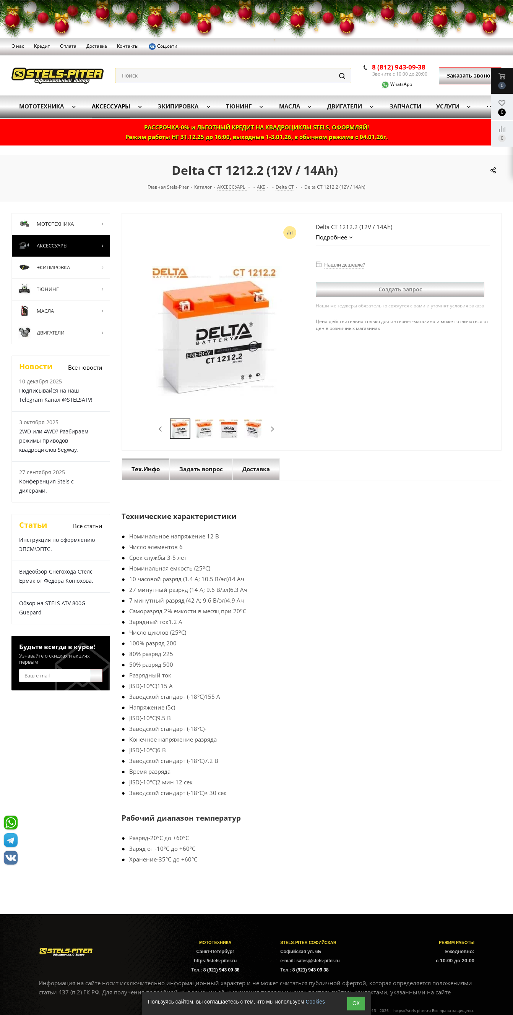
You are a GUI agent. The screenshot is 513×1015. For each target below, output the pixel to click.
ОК (356, 1003)
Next (272, 429)
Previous (160, 429)
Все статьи (87, 526)
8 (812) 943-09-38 (398, 67)
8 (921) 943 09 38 (221, 970)
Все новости (85, 367)
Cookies (315, 1002)
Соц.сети (162, 46)
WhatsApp (392, 84)
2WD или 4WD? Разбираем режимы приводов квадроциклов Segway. (53, 440)
